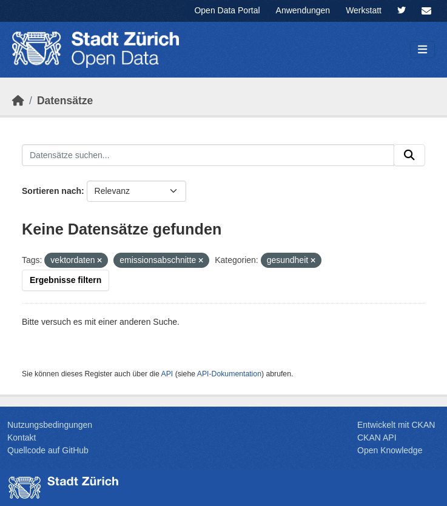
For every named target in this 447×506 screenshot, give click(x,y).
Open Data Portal (227, 10)
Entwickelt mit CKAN (396, 425)
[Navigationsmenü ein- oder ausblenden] (422, 50)
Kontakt (21, 437)
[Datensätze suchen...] (208, 155)
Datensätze (65, 101)
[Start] (18, 101)
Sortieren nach (51, 191)
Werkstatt (363, 10)
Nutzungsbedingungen (49, 425)
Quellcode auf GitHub (48, 450)
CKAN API (377, 437)
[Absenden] (409, 155)
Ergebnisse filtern (65, 280)
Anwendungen (303, 10)
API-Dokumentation (229, 374)
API (167, 374)
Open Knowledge (389, 450)
